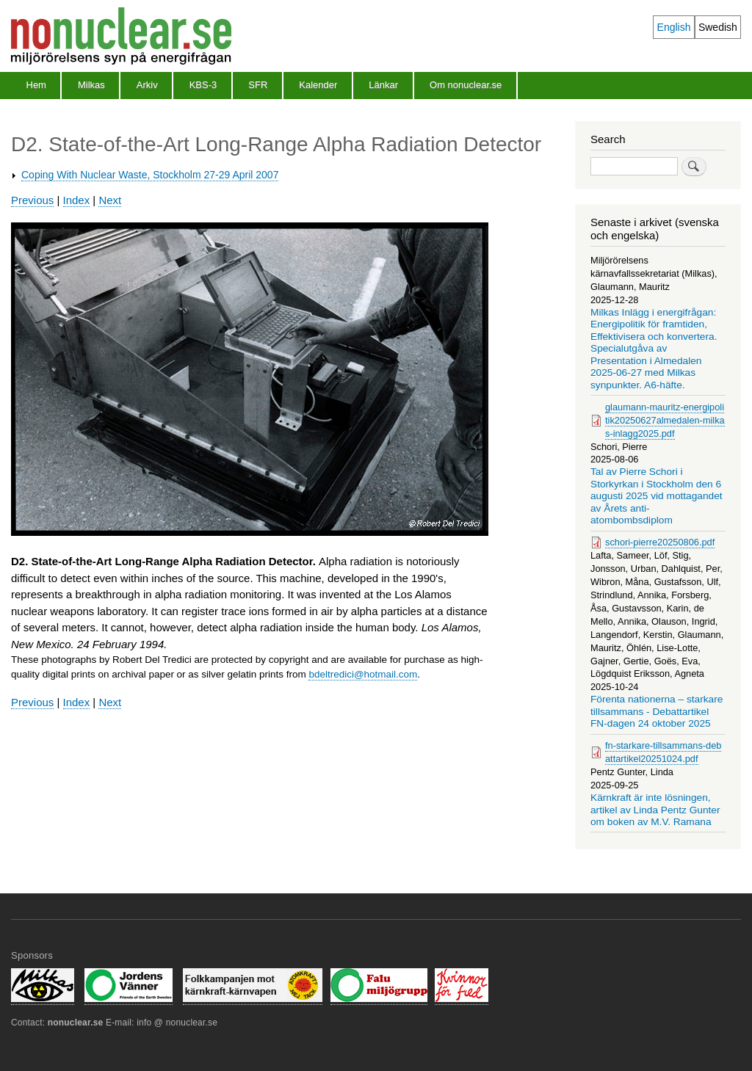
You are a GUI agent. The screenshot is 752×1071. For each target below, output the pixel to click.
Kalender (318, 84)
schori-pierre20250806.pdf (660, 542)
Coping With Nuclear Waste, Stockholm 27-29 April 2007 (149, 175)
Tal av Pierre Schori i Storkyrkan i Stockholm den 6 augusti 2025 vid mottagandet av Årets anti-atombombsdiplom (656, 496)
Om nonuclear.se (466, 84)
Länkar (383, 84)
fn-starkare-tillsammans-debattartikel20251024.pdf (663, 752)
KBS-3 (203, 84)
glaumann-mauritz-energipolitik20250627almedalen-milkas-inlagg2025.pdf (665, 420)
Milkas (91, 84)
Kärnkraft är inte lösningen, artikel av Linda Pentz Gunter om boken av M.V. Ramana (655, 809)
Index (76, 200)
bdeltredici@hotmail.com (362, 674)
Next (109, 200)
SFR (257, 84)
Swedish (717, 27)
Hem (36, 84)
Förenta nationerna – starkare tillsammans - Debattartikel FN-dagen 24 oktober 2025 (656, 711)
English (674, 27)
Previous (32, 200)
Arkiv (147, 84)
